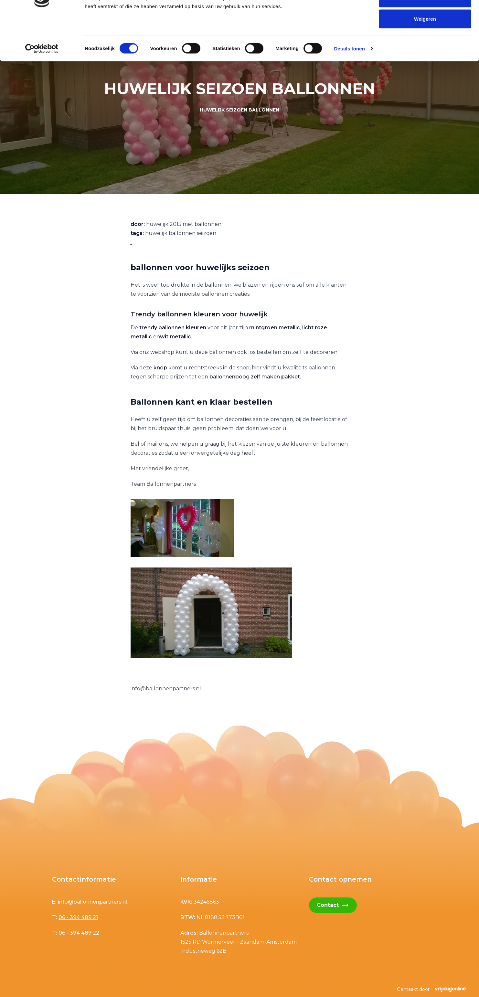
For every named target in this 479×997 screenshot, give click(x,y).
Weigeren (425, 59)
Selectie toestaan (425, 38)
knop (160, 368)
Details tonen (349, 89)
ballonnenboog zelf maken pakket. (255, 377)
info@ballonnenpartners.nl (92, 902)
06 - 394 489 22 (79, 933)
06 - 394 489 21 (78, 917)
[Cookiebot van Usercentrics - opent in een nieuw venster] (42, 89)
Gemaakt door (431, 989)
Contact (333, 905)
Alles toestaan (425, 17)
